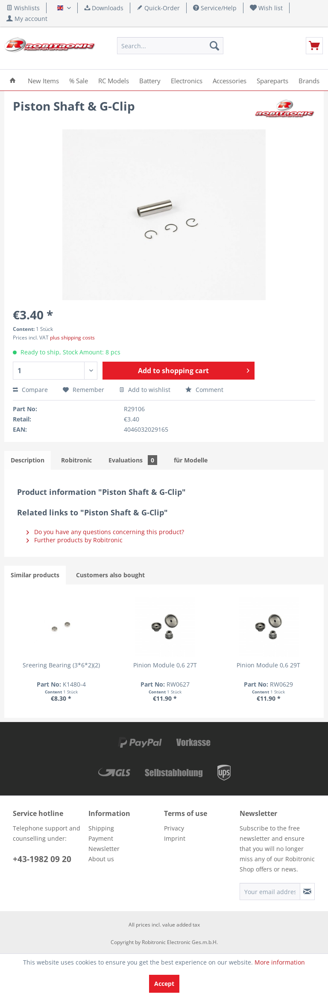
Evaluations (132, 460)
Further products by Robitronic (74, 540)
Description (27, 460)
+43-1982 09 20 (42, 858)
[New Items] (43, 80)
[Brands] (309, 80)
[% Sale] (78, 80)
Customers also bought (110, 575)
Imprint (174, 837)
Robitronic (76, 460)
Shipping (101, 827)
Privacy (174, 827)
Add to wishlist (144, 390)
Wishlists (23, 8)
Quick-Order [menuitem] (158, 8)
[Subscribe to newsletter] (307, 890)
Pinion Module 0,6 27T (102, 668)
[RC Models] (113, 80)
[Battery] (150, 80)
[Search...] (170, 45)
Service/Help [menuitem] (215, 8)
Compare (30, 390)
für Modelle (191, 460)
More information (280, 962)
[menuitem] (266, 8)
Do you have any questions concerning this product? (105, 532)
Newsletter (104, 848)
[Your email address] (270, 890)
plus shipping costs (72, 337)
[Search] (214, 45)
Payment (100, 837)
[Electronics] (187, 80)
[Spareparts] (272, 80)
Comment (204, 390)
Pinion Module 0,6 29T (164, 668)
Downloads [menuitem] (103, 8)
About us (101, 858)
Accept (164, 983)
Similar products (35, 575)
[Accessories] (230, 80)
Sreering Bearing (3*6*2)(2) (40, 668)
